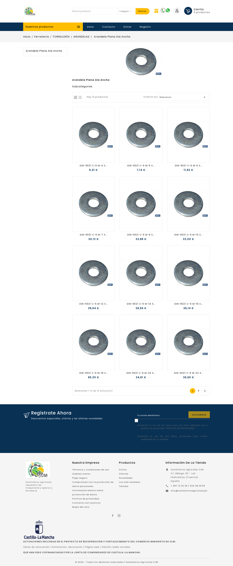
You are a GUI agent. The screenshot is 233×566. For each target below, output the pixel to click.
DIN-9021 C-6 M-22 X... (188, 373)
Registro (145, 26)
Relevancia (183, 97)
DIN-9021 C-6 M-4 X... (93, 165)
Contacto (108, 26)
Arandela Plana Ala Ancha (44, 50)
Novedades (126, 477)
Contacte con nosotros (86, 502)
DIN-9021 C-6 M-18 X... (93, 373)
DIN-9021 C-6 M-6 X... (188, 165)
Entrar (127, 26)
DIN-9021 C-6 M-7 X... (93, 234)
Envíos (123, 469)
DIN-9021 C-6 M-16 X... (188, 303)
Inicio (90, 26)
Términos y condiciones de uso (90, 469)
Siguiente (205, 391)
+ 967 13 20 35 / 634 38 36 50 (188, 485)
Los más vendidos (129, 482)
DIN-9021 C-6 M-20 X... (141, 373)
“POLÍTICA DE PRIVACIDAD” (180, 428)
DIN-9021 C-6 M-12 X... (93, 303)
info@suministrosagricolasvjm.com (192, 490)
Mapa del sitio (80, 507)
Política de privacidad (85, 498)
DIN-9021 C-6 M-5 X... (141, 165)
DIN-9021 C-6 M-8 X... (141, 234)
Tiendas (123, 486)
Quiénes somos (81, 473)
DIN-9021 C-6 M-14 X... (141, 303)
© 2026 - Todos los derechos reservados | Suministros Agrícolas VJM (116, 562)
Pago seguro (79, 477)
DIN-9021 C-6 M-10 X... (188, 234)
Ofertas (123, 473)
